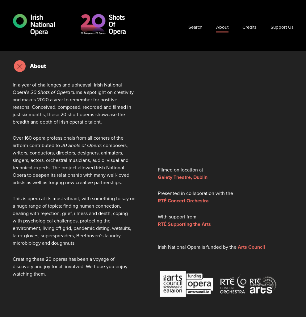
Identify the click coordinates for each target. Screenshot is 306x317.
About (222, 27)
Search (195, 27)
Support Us (282, 27)
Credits (249, 27)
